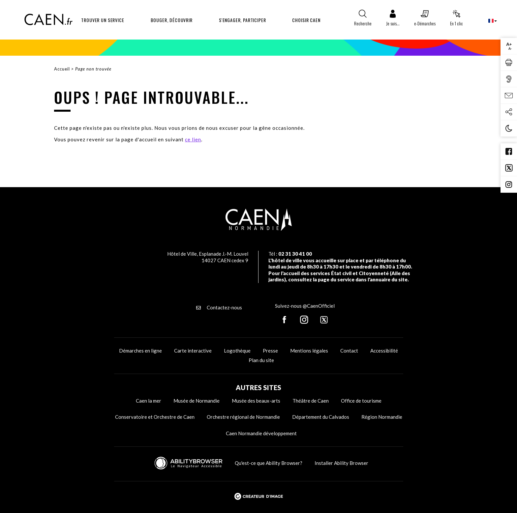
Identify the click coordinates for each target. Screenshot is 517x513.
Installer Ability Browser (341, 463)
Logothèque (237, 351)
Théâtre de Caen (310, 401)
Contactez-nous (219, 307)
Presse (270, 351)
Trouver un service (102, 19)
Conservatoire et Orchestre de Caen (155, 417)
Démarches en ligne (140, 351)
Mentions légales (309, 351)
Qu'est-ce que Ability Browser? (268, 463)
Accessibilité (384, 351)
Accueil (62, 68)
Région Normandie (381, 417)
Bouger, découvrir (172, 19)
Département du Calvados (320, 417)
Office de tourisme (361, 401)
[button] (393, 19)
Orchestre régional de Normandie (243, 417)
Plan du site (261, 360)
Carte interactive (193, 351)
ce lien (193, 139)
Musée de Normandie (196, 401)
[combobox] (487, 21)
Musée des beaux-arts (256, 401)
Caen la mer (148, 401)
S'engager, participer (242, 19)
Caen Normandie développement (261, 433)
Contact (349, 351)
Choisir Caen (306, 19)
